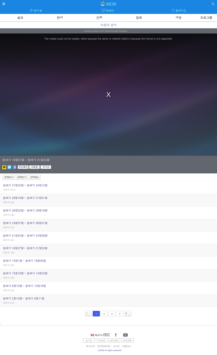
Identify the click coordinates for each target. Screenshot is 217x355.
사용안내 (126, 346)
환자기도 (180, 11)
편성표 (38, 11)
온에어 (110, 11)
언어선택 (127, 340)
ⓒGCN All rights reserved (109, 350)
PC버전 (101, 340)
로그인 (89, 340)
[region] (108, 94)
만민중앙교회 (104, 346)
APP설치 (114, 340)
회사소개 (90, 346)
